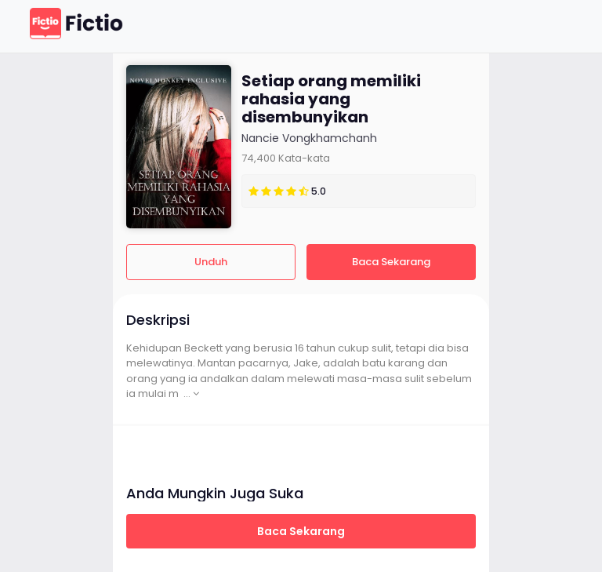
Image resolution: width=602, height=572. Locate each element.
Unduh (210, 261)
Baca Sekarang (391, 261)
